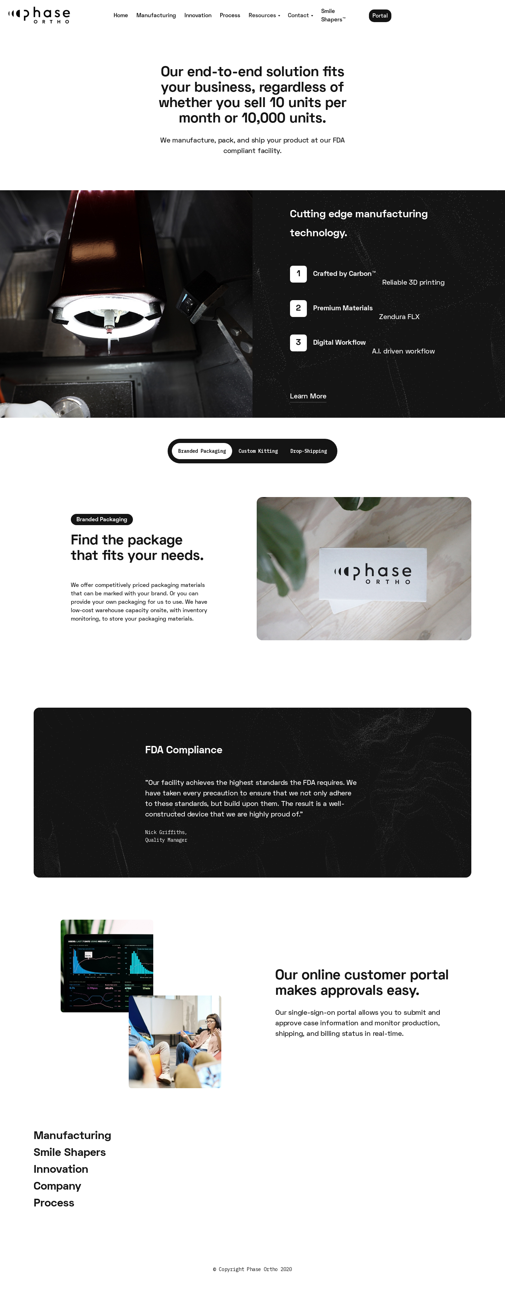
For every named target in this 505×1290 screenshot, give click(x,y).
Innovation (197, 15)
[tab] (202, 451)
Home (121, 15)
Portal (380, 16)
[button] (264, 16)
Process (230, 15)
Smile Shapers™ (333, 15)
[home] (56, 16)
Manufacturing (156, 15)
